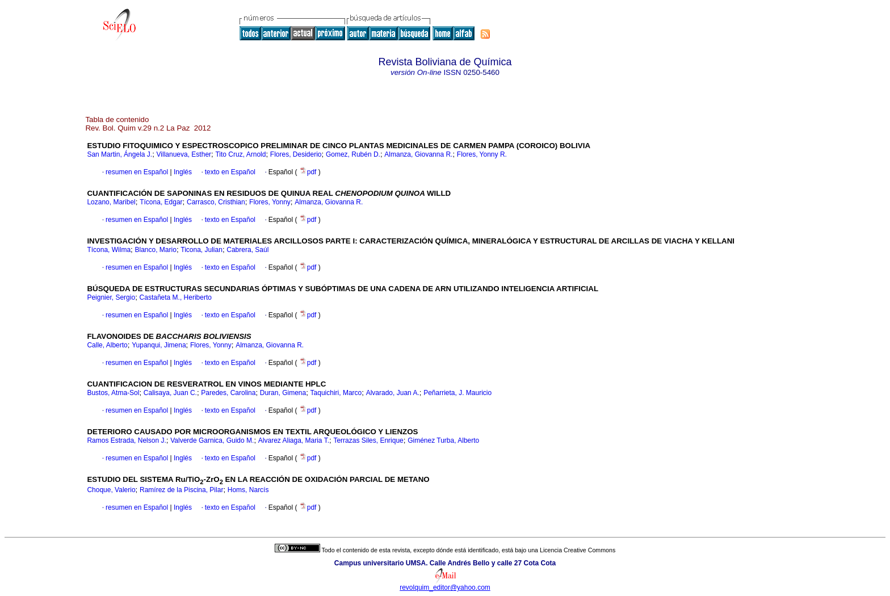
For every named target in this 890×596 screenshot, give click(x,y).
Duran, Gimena (283, 393)
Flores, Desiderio (296, 154)
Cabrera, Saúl (247, 250)
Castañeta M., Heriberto (176, 297)
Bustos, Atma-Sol (113, 393)
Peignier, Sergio (111, 297)
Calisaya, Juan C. (170, 393)
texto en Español (230, 172)
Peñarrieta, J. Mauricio (457, 393)
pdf (308, 172)
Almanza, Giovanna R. (418, 154)
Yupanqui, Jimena (159, 345)
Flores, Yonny (270, 202)
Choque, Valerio (111, 490)
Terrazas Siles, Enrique (368, 440)
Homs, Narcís (248, 490)
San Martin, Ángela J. (119, 154)
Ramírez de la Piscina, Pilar (181, 490)
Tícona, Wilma (109, 250)
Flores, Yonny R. (482, 154)
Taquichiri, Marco (336, 393)
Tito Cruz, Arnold (240, 154)
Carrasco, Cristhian (216, 202)
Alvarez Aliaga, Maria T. (293, 440)
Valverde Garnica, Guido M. (212, 440)
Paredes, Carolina (228, 393)
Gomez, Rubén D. (353, 154)
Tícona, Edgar (161, 202)
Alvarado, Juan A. (392, 393)
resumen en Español (137, 172)
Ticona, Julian (201, 250)
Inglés (182, 172)
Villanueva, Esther (184, 154)
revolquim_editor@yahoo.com (445, 587)
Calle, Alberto (107, 345)
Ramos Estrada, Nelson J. (126, 440)
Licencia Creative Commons (577, 550)
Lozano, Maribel (111, 202)
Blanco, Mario (156, 250)
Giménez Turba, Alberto (443, 440)
